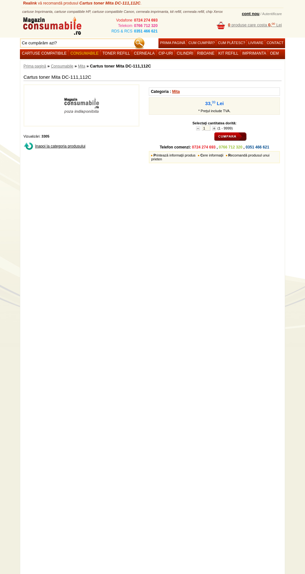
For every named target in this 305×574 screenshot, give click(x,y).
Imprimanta (254, 53)
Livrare (256, 43)
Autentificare (272, 14)
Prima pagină (172, 43)
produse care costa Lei (255, 24)
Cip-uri (165, 53)
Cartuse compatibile (44, 53)
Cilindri (185, 53)
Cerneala (144, 53)
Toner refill (116, 53)
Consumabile (84, 53)
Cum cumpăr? (201, 43)
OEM (274, 53)
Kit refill (228, 53)
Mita (81, 66)
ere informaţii (211, 155)
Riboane (205, 53)
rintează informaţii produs (174, 155)
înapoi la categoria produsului (60, 146)
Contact (275, 43)
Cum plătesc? (231, 43)
